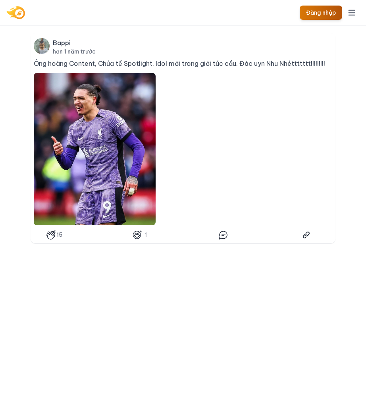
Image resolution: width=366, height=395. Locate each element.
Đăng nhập (321, 12)
